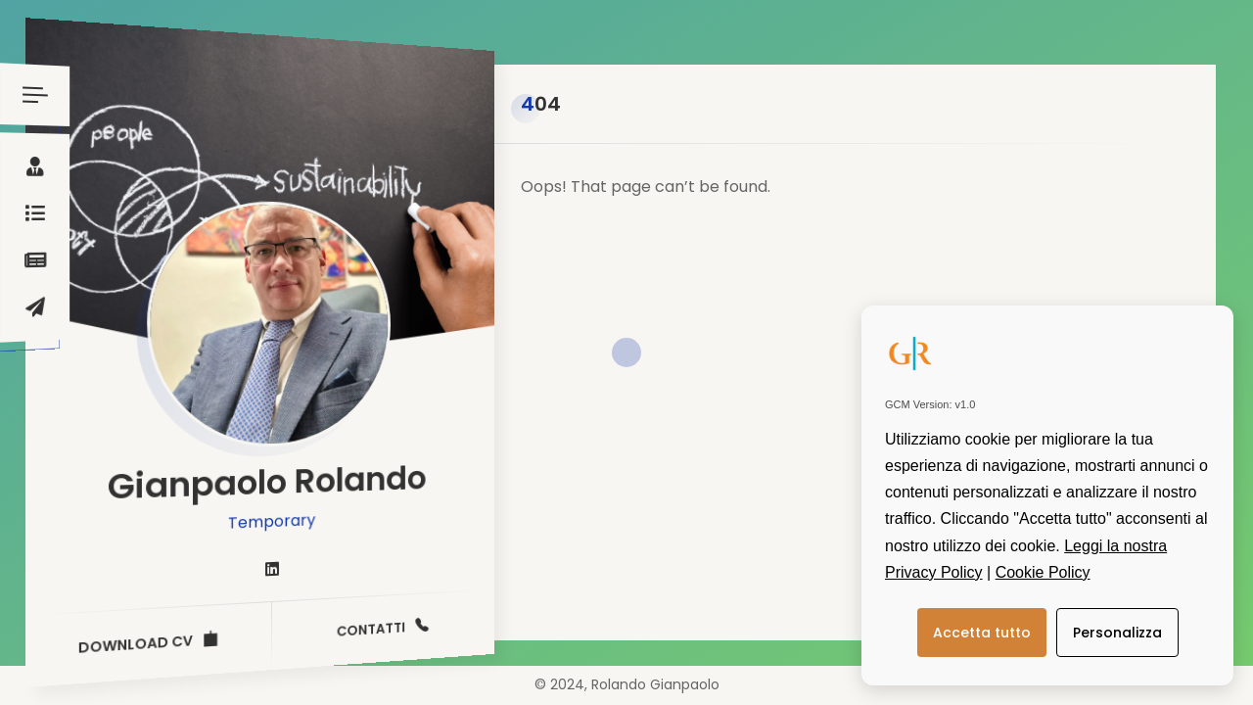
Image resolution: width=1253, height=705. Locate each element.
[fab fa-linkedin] (272, 570)
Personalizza (1117, 632)
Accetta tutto (982, 632)
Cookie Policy (1043, 572)
